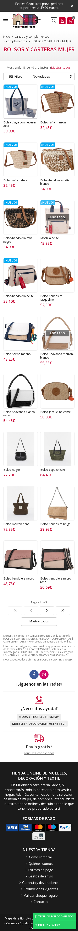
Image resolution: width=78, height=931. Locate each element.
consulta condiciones (39, 753)
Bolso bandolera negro (18, 578)
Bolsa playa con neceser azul (19, 124)
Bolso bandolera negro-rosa (56, 580)
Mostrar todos (61, 67)
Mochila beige (49, 238)
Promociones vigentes (40, 889)
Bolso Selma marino (17, 354)
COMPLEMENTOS (29, 652)
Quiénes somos (41, 863)
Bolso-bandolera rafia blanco (54, 182)
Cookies (11, 923)
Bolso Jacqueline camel (55, 412)
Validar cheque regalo (41, 895)
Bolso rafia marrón (53, 122)
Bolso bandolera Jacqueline (51, 297)
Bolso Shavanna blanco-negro (19, 413)
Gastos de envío (40, 876)
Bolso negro (11, 470)
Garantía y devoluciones (40, 882)
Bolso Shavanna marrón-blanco (57, 355)
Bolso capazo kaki (52, 470)
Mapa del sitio (14, 918)
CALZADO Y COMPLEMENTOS (20, 655)
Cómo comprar (40, 857)
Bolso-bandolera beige (18, 296)
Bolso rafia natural (15, 180)
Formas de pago (40, 870)
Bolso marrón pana (16, 524)
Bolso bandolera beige (55, 524)
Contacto (41, 901)
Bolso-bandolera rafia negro (18, 240)
